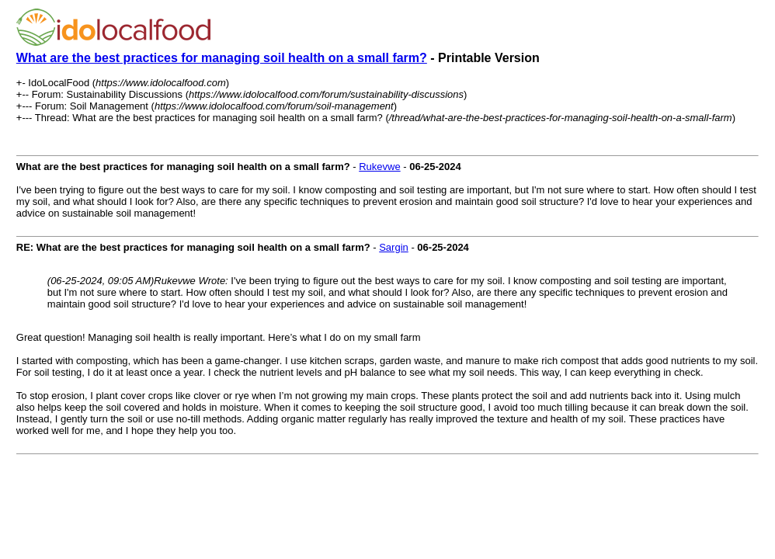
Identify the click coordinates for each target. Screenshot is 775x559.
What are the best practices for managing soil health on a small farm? (221, 57)
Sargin (393, 247)
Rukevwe (379, 166)
